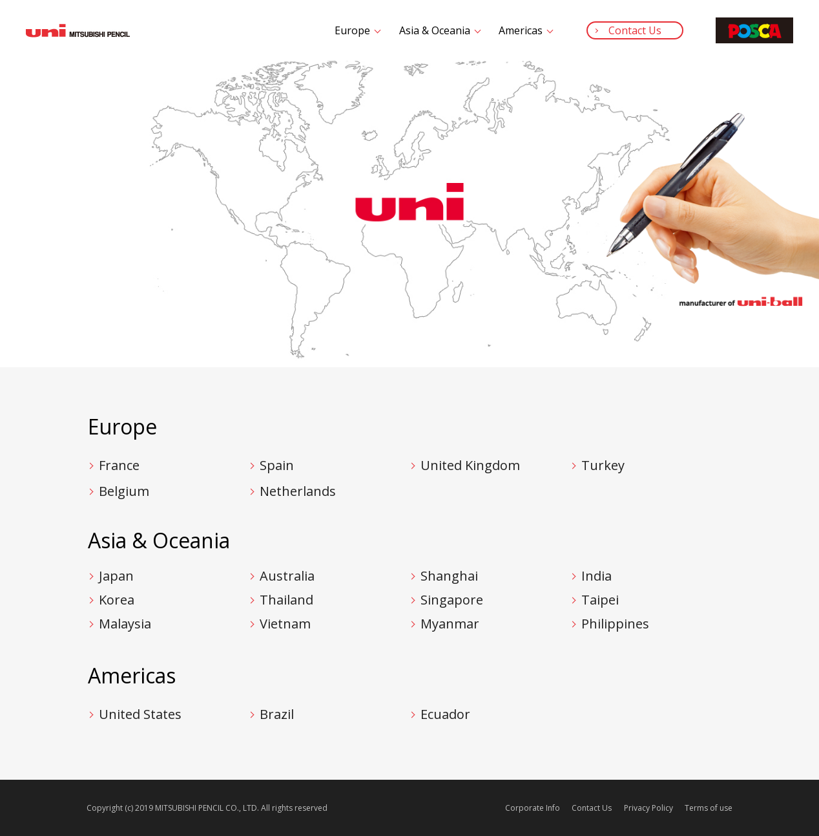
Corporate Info (532, 807)
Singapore (451, 599)
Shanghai (449, 575)
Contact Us (634, 30)
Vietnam (285, 623)
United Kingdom (470, 465)
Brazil (277, 714)
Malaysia (125, 623)
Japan (116, 575)
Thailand (286, 599)
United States (140, 714)
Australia (287, 575)
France (119, 465)
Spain (277, 465)
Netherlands (298, 491)
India (596, 575)
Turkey (603, 465)
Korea (116, 599)
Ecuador (445, 714)
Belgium (124, 491)
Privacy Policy (648, 807)
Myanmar (449, 623)
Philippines (615, 623)
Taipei (600, 599)
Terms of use (708, 807)
